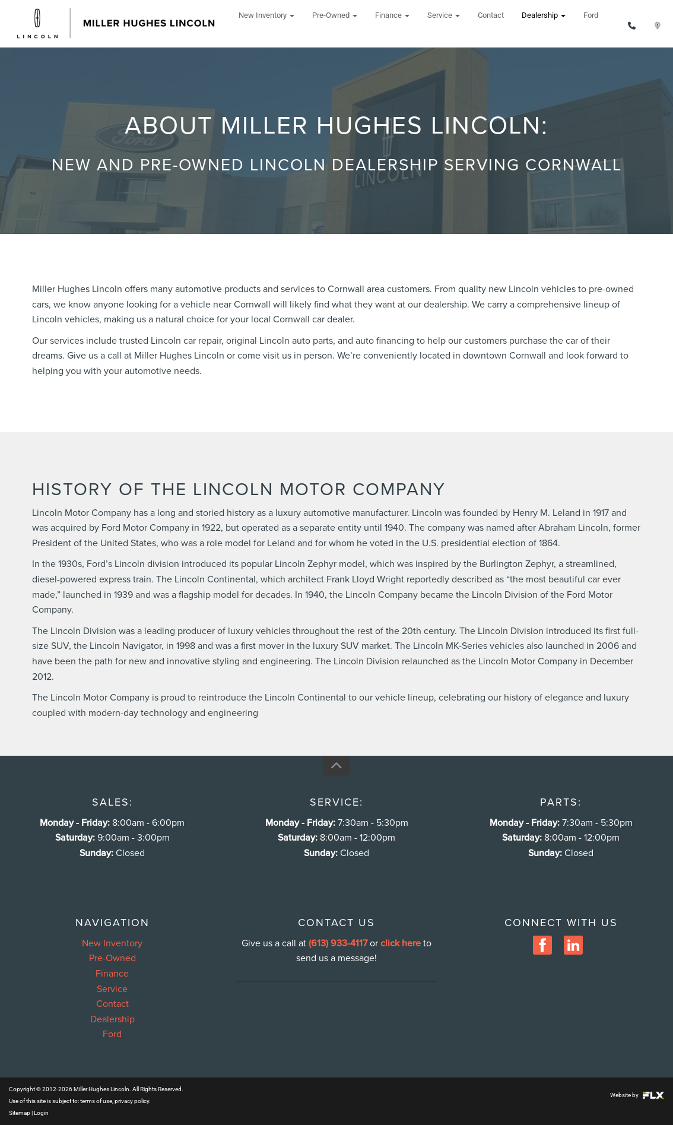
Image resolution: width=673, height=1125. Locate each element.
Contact (491, 23)
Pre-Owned (334, 23)
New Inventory (266, 23)
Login (41, 1113)
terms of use (96, 1101)
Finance (392, 23)
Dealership (544, 23)
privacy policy (132, 1101)
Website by (637, 1095)
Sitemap (19, 1113)
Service (443, 23)
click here (400, 943)
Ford (590, 23)
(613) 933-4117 (338, 943)
